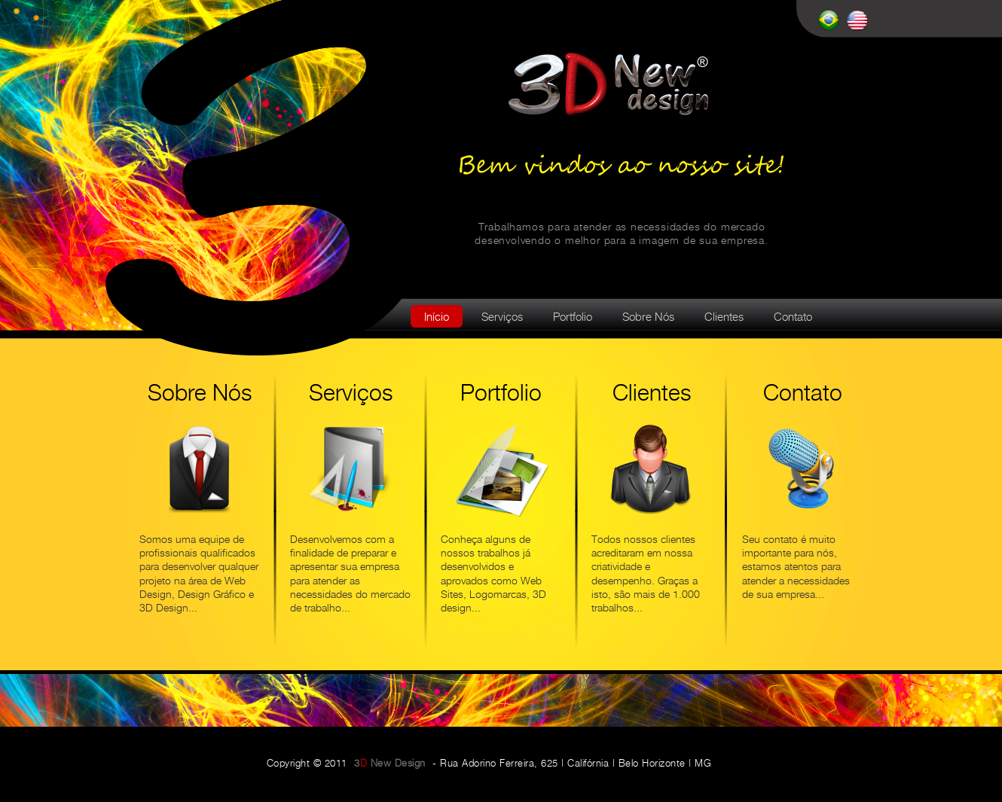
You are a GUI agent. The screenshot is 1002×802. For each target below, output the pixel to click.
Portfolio (572, 317)
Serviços (502, 317)
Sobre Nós (648, 317)
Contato (793, 317)
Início (436, 317)
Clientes (724, 317)
